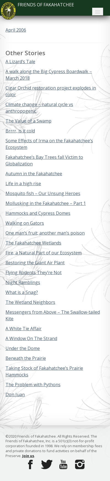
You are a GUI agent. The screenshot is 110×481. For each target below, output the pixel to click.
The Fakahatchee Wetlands (33, 243)
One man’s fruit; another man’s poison (45, 233)
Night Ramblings (23, 282)
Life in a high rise (23, 183)
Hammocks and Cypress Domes (38, 213)
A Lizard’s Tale (20, 62)
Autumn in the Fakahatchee (34, 174)
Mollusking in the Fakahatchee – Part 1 (46, 203)
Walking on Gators (25, 223)
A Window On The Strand (31, 338)
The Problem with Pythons (33, 385)
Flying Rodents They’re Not (34, 272)
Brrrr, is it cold (20, 131)
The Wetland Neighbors (30, 302)
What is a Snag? (22, 292)
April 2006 (16, 30)
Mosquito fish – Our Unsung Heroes (43, 193)
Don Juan (15, 394)
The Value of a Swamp (28, 121)
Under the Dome (23, 348)
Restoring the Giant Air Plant (35, 263)
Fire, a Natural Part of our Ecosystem (44, 253)
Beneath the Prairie (26, 358)
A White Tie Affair (24, 329)
